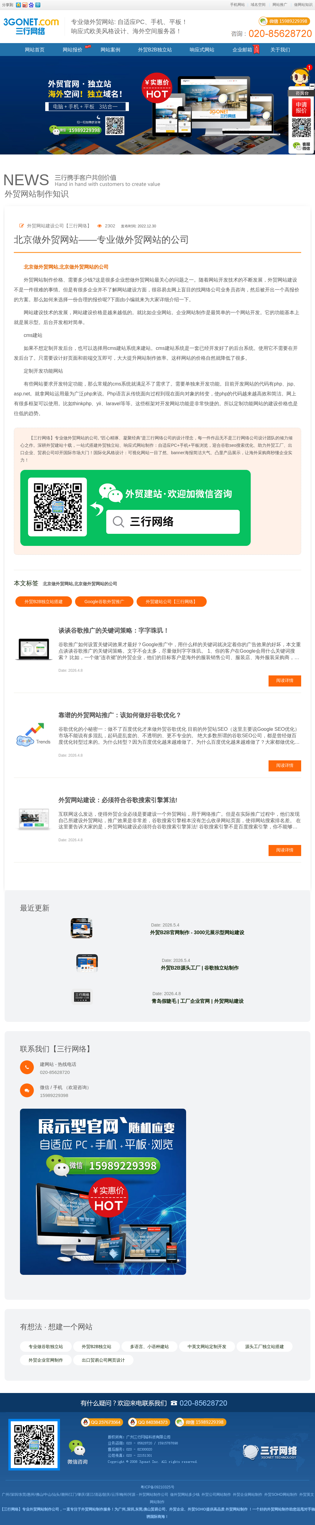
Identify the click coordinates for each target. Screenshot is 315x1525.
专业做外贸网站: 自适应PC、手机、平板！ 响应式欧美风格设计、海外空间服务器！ (129, 26)
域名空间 (258, 4)
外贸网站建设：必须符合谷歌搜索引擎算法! (117, 800)
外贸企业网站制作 (247, 1494)
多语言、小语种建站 (149, 1346)
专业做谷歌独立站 (46, 1346)
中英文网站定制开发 (207, 1346)
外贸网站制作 (236, 1509)
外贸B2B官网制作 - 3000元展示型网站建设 (197, 932)
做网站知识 (303, 4)
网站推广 (280, 4)
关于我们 (280, 49)
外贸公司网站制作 (216, 1494)
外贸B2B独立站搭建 (44, 601)
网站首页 (35, 49)
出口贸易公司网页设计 (103, 1360)
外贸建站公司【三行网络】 (171, 601)
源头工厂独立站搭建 (264, 1346)
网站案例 (110, 49)
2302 (106, 225)
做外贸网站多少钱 (185, 1494)
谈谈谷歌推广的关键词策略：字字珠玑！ (113, 630)
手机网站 (237, 4)
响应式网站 (202, 49)
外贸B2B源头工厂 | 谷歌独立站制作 (199, 968)
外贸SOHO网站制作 (280, 1494)
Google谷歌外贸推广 (104, 601)
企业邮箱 (242, 49)
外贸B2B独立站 (155, 49)
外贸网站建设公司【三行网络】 (55, 225)
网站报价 (72, 49)
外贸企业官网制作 (46, 1360)
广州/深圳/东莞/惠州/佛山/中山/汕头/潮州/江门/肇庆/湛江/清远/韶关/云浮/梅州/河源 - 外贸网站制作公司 (85, 1494)
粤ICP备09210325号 (157, 1487)
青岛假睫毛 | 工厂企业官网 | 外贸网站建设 (197, 1001)
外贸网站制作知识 (37, 193)
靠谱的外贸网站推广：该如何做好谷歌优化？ (119, 715)
